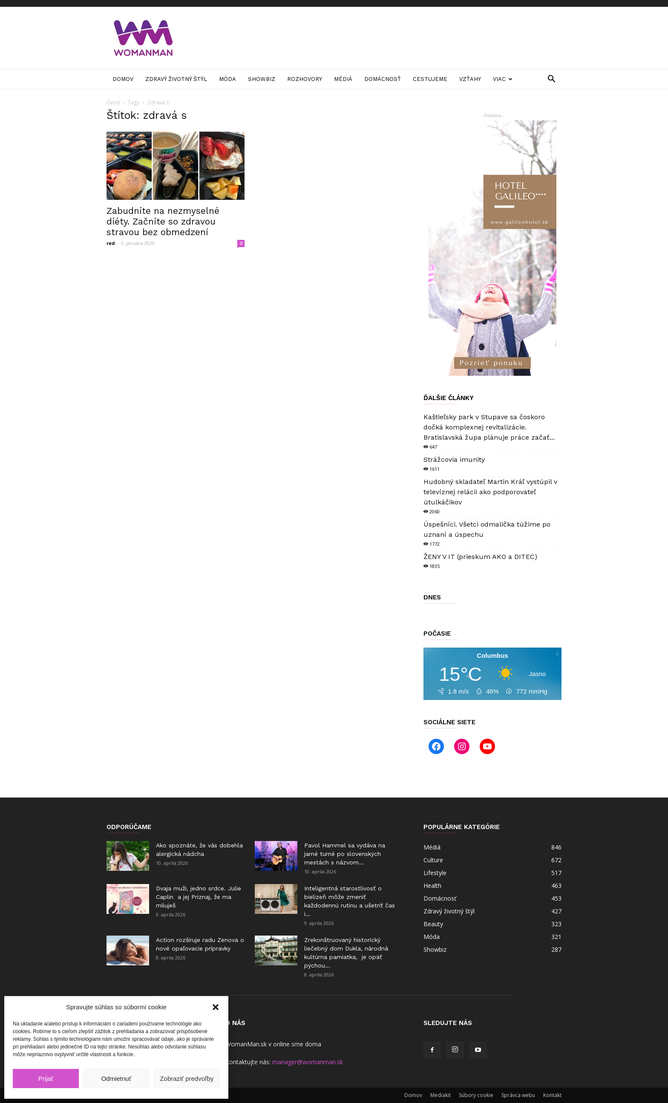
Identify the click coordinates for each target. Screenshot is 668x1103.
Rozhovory (304, 79)
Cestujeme (430, 79)
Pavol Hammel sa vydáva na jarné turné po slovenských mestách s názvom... (344, 854)
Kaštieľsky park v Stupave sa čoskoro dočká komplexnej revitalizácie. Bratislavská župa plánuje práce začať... (489, 427)
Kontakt (552, 1095)
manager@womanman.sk (307, 1062)
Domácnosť (382, 79)
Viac (503, 79)
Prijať (46, 1078)
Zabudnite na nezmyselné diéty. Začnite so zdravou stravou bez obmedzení (163, 221)
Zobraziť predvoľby (186, 1078)
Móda (227, 79)
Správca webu (518, 1095)
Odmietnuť (116, 1078)
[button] (215, 1007)
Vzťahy (470, 79)
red (111, 243)
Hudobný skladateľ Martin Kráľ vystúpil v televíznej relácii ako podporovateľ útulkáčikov (490, 492)
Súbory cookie (476, 1095)
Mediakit (440, 1095)
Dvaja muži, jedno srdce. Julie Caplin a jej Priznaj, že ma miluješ (198, 897)
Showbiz (261, 79)
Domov (122, 79)
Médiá (343, 79)
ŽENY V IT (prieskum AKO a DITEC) (480, 557)
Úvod (113, 102)
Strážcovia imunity (454, 459)
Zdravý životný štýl (176, 79)
